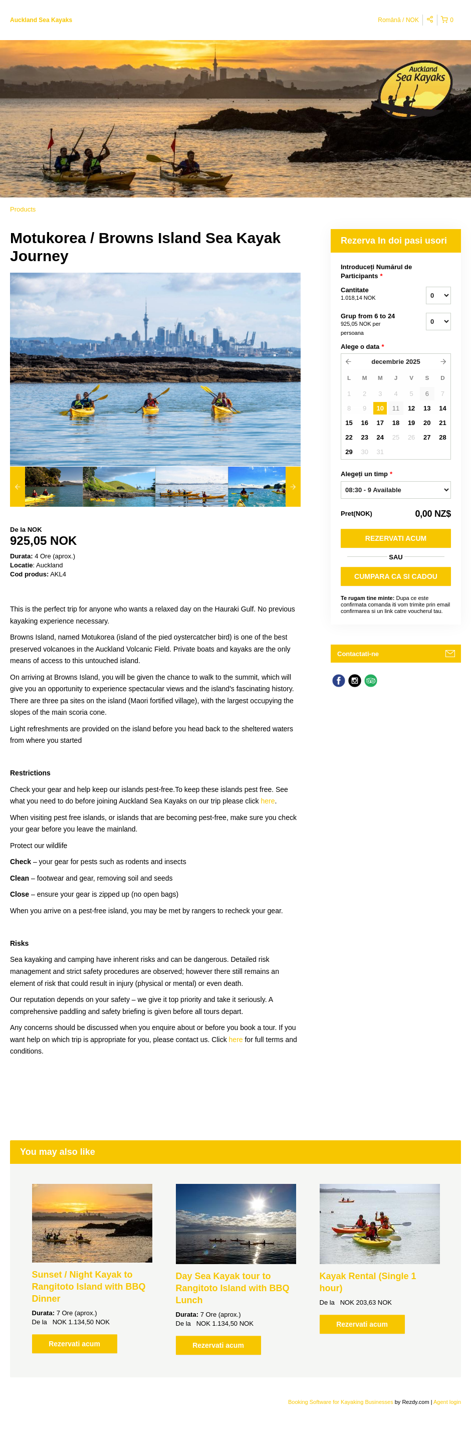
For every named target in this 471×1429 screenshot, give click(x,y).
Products (23, 209)
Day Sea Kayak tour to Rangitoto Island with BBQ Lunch (233, 1288)
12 (411, 408)
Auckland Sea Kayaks (41, 20)
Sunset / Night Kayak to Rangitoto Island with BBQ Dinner (89, 1287)
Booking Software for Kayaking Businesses (341, 1402)
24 (380, 437)
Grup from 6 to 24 (371, 324)
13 (426, 408)
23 (364, 437)
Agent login (447, 1402)
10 (380, 408)
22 (348, 437)
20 (426, 423)
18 (395, 423)
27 (426, 437)
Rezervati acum (395, 538)
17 (380, 423)
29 (348, 452)
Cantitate (371, 294)
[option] (46, 487)
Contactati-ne (358, 654)
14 (442, 408)
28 (442, 437)
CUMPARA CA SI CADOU (395, 576)
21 (442, 423)
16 (364, 423)
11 (395, 408)
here (268, 801)
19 (411, 423)
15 (348, 423)
